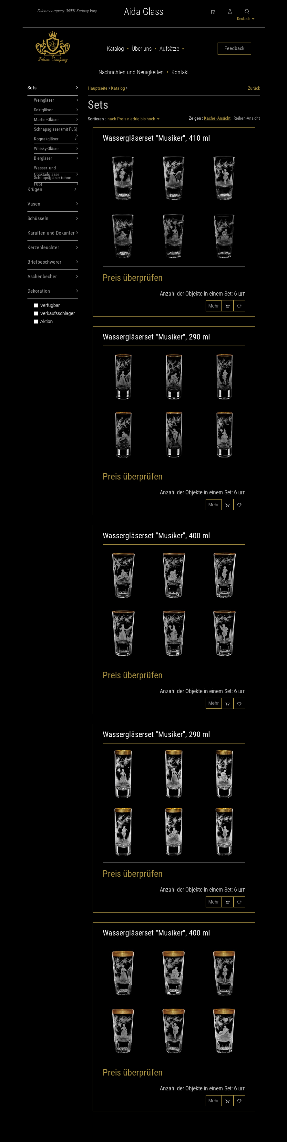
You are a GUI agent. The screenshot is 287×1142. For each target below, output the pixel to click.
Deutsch (245, 18)
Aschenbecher (52, 276)
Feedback (234, 48)
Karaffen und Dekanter (52, 233)
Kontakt (180, 72)
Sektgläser (56, 109)
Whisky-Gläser (56, 148)
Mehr (214, 305)
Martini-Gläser (56, 119)
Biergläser (56, 158)
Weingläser (56, 100)
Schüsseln (52, 218)
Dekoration (52, 291)
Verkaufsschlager (54, 313)
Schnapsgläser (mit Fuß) (56, 130)
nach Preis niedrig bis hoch (133, 118)
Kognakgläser (55, 139)
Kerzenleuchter (52, 247)
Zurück (254, 88)
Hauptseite (98, 88)
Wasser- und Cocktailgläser (56, 169)
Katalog (115, 48)
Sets (52, 88)
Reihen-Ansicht (246, 118)
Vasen (52, 204)
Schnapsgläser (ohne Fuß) (56, 179)
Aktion (43, 321)
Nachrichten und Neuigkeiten (131, 72)
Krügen (52, 189)
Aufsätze (169, 48)
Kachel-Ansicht (217, 118)
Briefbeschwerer (52, 262)
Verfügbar (47, 305)
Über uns (142, 48)
